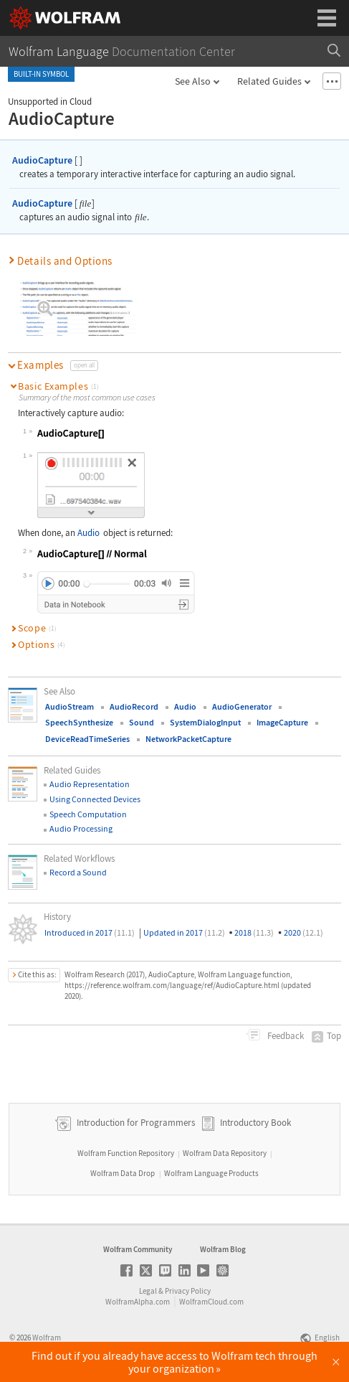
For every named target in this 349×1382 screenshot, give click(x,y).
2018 (254, 932)
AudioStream (69, 706)
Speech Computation (88, 814)
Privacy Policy (188, 1291)
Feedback (284, 1036)
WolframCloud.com (211, 1302)
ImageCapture (282, 722)
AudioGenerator (242, 706)
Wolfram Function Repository (125, 1153)
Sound (141, 722)
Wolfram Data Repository (225, 1153)
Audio (88, 533)
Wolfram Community (137, 1249)
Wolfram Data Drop (122, 1173)
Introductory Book (255, 1123)
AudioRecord (134, 706)
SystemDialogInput (205, 722)
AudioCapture (42, 160)
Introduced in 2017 (89, 932)
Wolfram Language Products (211, 1173)
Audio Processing (81, 828)
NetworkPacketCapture (188, 738)
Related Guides (269, 81)
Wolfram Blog (223, 1249)
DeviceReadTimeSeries (87, 738)
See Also (193, 81)
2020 (303, 932)
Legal (148, 1291)
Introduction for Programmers (135, 1123)
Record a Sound (78, 872)
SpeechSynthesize (79, 722)
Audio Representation (89, 784)
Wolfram (46, 1337)
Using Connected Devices (94, 799)
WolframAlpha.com (137, 1302)
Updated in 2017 (184, 932)
